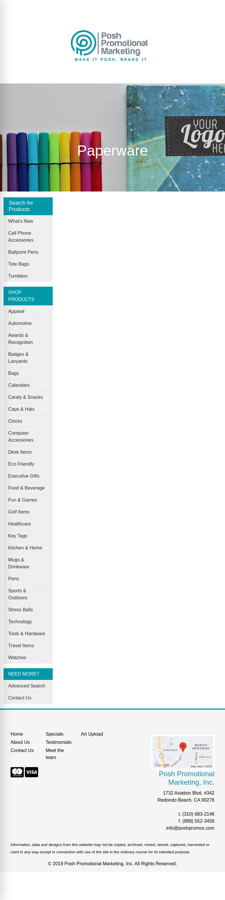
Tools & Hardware (26, 633)
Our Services (68, 6)
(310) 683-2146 (198, 814)
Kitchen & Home (25, 547)
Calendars (19, 385)
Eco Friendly (21, 464)
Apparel (16, 311)
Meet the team (55, 754)
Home (12, 6)
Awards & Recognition (20, 339)
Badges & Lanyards (18, 358)
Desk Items (20, 452)
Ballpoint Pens (23, 252)
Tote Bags (18, 264)
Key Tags (18, 535)
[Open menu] (213, 75)
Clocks (15, 421)
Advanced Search (26, 685)
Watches (17, 657)
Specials (95, 6)
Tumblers (18, 276)
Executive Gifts (24, 475)
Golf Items (19, 511)
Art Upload (92, 734)
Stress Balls (20, 609)
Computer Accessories (20, 437)
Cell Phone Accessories (20, 237)
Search (13, 19)
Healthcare (19, 523)
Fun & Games (22, 499)
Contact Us (19, 697)
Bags (13, 373)
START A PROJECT (46, 19)
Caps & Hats (21, 409)
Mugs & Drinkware (18, 563)
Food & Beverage (26, 487)
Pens (13, 578)
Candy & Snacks (25, 397)
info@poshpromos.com (190, 828)
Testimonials (58, 742)
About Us (32, 6)
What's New (20, 221)
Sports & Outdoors (18, 594)
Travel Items (21, 645)
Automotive (20, 323)
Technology (20, 621)
